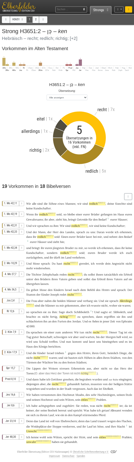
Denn (29, 421)
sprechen (88, 316)
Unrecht (39, 431)
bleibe (71, 214)
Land (68, 257)
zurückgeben (34, 257)
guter (35, 337)
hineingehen (110, 341)
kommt (77, 341)
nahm (48, 301)
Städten (115, 357)
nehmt (113, 236)
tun (82, 332)
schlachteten (34, 321)
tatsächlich (111, 274)
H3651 (18, 19)
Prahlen (101, 399)
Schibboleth (81, 312)
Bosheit (52, 410)
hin (65, 219)
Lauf (51, 415)
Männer (71, 301)
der (110, 384)
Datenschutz (68, 456)
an (49, 321)
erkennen (125, 232)
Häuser (122, 219)
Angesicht (118, 263)
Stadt (68, 388)
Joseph (54, 294)
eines (61, 203)
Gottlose (56, 379)
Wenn (30, 214)
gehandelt (73, 384)
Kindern (59, 290)
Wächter (47, 362)
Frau (34, 301)
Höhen (88, 357)
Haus (121, 214)
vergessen (78, 388)
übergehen (33, 284)
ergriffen (109, 316)
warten (89, 337)
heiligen (118, 384)
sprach (80, 232)
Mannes (70, 203)
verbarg (88, 301)
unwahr (38, 442)
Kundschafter (42, 208)
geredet (84, 263)
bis (98, 337)
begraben (85, 379)
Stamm (31, 294)
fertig (53, 316)
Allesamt (115, 410)
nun (68, 341)
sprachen (43, 226)
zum (58, 332)
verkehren (78, 257)
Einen (64, 236)
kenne (35, 437)
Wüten (69, 399)
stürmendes (90, 415)
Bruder (69, 248)
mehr (29, 268)
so (110, 368)
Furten (62, 321)
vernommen (48, 394)
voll (52, 421)
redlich (97, 203)
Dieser (113, 332)
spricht (77, 410)
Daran (100, 232)
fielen (95, 321)
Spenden (81, 456)
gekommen (72, 305)
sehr (94, 394)
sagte (104, 312)
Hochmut (68, 394)
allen (99, 357)
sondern (52, 253)
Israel (68, 290)
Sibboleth (119, 312)
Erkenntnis (78, 368)
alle (34, 203)
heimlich (113, 353)
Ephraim (126, 321)
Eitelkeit (108, 388)
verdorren (68, 426)
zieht (59, 219)
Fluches (126, 421)
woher (113, 305)
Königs (43, 346)
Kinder (45, 294)
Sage (62, 312)
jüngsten (58, 248)
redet (63, 294)
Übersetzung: (67, 91)
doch (69, 312)
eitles (88, 399)
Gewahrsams (34, 219)
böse (100, 426)
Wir (28, 203)
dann (35, 379)
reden (63, 274)
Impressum (54, 456)
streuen (64, 368)
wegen (111, 421)
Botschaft (46, 337)
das (96, 388)
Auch (90, 388)
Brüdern (45, 279)
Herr (56, 232)
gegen (72, 353)
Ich (28, 437)
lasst (89, 236)
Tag (120, 332)
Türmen (31, 362)
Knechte (120, 203)
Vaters (63, 279)
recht (70, 263)
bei (95, 236)
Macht (121, 426)
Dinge (123, 353)
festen (71, 362)
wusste (95, 305)
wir (79, 203)
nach (76, 290)
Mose (36, 263)
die (130, 353)
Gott (103, 353)
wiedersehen (42, 268)
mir (62, 305)
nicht (129, 263)
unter (29, 279)
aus (89, 368)
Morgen (111, 337)
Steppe (56, 426)
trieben (59, 353)
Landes (69, 232)
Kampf (77, 415)
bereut (62, 410)
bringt (72, 219)
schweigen (60, 337)
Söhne (53, 203)
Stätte (128, 384)
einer (79, 214)
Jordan (76, 321)
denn (81, 421)
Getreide (82, 219)
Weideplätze (39, 426)
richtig (68, 316)
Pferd (102, 415)
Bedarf (102, 219)
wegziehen (33, 388)
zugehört (68, 405)
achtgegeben (47, 405)
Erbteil (128, 274)
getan (105, 410)
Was (86, 410)
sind (129, 203)
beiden (61, 301)
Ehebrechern (69, 421)
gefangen (106, 214)
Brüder (95, 214)
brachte (31, 316)
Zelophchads (50, 274)
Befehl (91, 290)
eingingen (125, 379)
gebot (34, 290)
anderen (67, 332)
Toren (30, 373)
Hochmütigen (106, 394)
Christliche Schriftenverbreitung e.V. (91, 451)
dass (29, 236)
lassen (44, 284)
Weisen (53, 368)
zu (51, 226)
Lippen (36, 368)
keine (29, 208)
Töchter (36, 274)
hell (118, 337)
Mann (41, 232)
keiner (30, 410)
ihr (36, 214)
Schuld (43, 341)
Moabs (79, 394)
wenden (127, 410)
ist (47, 421)
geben (72, 279)
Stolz (129, 394)
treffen (53, 341)
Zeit (112, 321)
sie (120, 305)
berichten (54, 346)
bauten (72, 357)
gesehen (68, 379)
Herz (123, 368)
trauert (102, 421)
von (105, 384)
